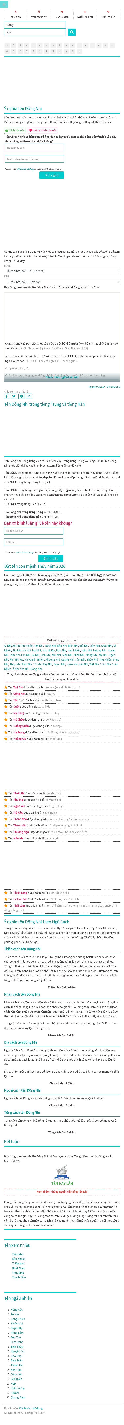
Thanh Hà (17, 1365)
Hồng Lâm (17, 1333)
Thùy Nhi (15, 664)
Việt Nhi (94, 664)
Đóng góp (52, 175)
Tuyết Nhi (59, 664)
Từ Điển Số (114, 386)
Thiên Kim (18, 1263)
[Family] (35, 25)
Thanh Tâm (19, 1277)
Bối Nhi (83, 646)
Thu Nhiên (105, 659)
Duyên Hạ (16, 1328)
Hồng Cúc (17, 1309)
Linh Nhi (45, 655)
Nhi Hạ (19, 659)
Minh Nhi (79, 655)
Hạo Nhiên (73, 650)
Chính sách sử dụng (31, 1408)
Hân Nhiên (48, 650)
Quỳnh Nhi (67, 659)
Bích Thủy (17, 1346)
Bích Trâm (17, 1360)
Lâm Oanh (17, 1342)
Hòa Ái (15, 1393)
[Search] (35, 32)
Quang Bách (18, 1397)
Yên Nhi (24, 669)
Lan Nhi (25, 655)
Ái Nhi (7, 646)
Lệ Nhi (35, 655)
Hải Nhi (36, 650)
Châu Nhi (106, 646)
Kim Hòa (16, 1370)
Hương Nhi (99, 650)
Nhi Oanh (30, 659)
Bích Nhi (73, 646)
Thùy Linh (18, 1272)
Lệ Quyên (16, 1379)
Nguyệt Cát (18, 1351)
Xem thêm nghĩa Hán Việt (62, 377)
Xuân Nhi (105, 664)
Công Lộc (16, 1374)
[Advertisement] (62, 81)
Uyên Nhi (72, 664)
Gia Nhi (16, 650)
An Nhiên (27, 646)
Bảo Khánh (18, 1259)
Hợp (13, 1383)
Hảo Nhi (61, 650)
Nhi (12, 659)
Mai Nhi (56, 655)
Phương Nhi (52, 659)
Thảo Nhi (92, 659)
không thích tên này (42, 130)
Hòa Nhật (17, 1356)
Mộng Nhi (91, 655)
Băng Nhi (50, 646)
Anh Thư (16, 1337)
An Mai (15, 1314)
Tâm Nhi (80, 659)
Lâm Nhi (15, 655)
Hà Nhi (27, 650)
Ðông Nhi (36, 669)
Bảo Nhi (62, 646)
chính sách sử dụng (25, 169)
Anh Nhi (38, 646)
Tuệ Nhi (47, 664)
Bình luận (51, 558)
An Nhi (16, 646)
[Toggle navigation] (4, 4)
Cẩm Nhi (95, 646)
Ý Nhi (15, 669)
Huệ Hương (18, 1388)
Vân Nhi (83, 664)
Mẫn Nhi (67, 655)
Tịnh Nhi (27, 664)
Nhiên (40, 659)
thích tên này (14, 130)
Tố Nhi (37, 664)
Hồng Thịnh (18, 1319)
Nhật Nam (18, 1268)
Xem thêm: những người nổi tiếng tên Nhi (62, 1192)
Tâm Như (17, 1254)
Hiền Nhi (86, 650)
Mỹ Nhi (103, 655)
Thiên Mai (17, 1323)
